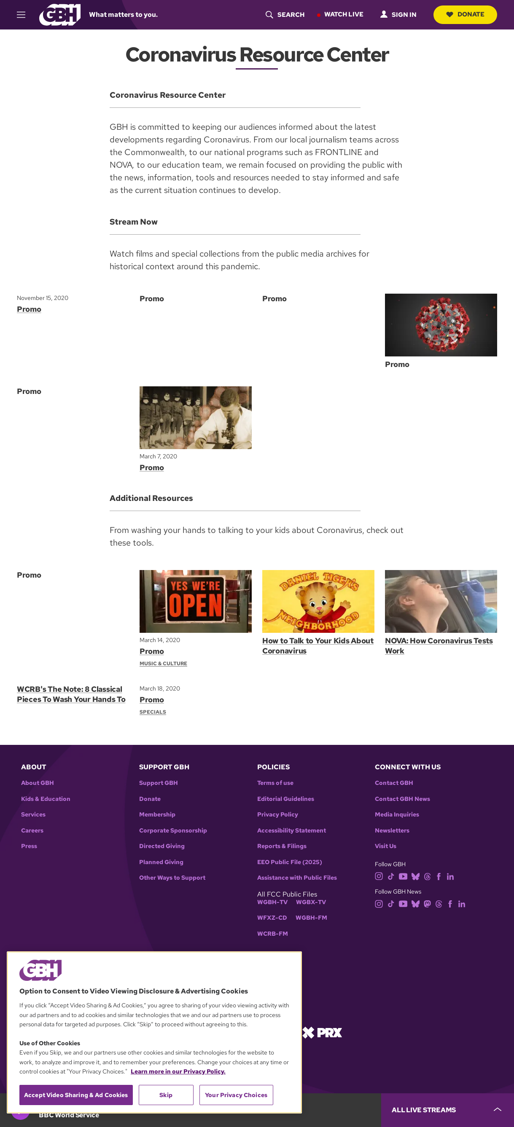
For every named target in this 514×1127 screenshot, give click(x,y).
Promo (29, 309)
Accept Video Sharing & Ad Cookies (76, 1095)
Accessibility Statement (291, 830)
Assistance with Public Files (297, 877)
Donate (465, 14)
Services (33, 814)
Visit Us (385, 846)
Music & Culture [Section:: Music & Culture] (163, 663)
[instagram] (379, 875)
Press (29, 846)
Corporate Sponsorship (173, 830)
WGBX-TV (311, 902)
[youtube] (403, 875)
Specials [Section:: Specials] (153, 712)
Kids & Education (45, 799)
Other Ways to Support (172, 877)
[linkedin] (450, 875)
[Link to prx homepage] (322, 1032)
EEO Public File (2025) (289, 862)
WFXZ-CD (272, 917)
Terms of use (275, 783)
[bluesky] (416, 875)
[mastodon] (427, 903)
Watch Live (343, 14)
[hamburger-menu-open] (25, 14)
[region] (154, 1032)
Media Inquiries (397, 814)
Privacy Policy (277, 814)
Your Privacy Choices (236, 1095)
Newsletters (392, 830)
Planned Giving (161, 862)
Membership (157, 814)
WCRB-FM (272, 933)
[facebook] (438, 875)
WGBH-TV (272, 902)
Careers (32, 830)
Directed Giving (162, 846)
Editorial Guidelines (285, 799)
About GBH (37, 783)
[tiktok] (391, 875)
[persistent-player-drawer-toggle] (447, 1110)
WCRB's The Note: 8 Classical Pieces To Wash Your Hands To (71, 694)
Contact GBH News (402, 799)
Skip (165, 1095)
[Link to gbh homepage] (60, 14)
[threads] (427, 875)
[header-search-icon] (285, 14)
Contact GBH (394, 783)
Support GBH (158, 783)
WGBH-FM (311, 917)
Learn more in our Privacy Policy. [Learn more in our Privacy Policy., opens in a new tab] (178, 1071)
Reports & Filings (282, 846)
